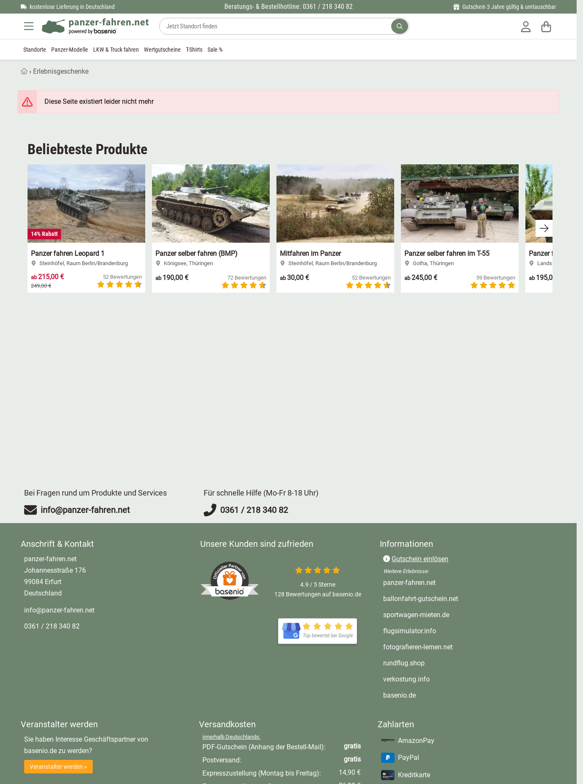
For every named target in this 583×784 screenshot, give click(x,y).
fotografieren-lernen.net (418, 647)
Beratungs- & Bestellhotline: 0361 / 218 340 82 (288, 7)
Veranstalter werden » (58, 766)
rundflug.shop (404, 663)
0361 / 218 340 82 (52, 626)
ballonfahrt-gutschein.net (420, 599)
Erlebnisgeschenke (60, 71)
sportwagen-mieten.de (416, 615)
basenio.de (399, 695)
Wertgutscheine (162, 49)
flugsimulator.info (409, 631)
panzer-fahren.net (409, 583)
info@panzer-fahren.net (59, 610)
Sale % (215, 49)
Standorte (34, 49)
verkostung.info (406, 679)
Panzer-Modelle (69, 49)
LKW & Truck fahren (116, 49)
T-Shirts (194, 49)
